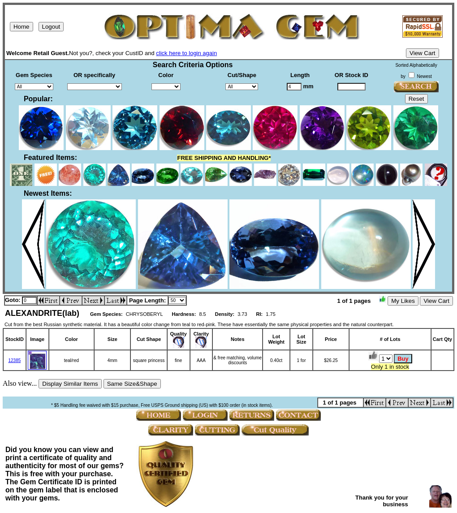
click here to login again (186, 53)
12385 (14, 360)
